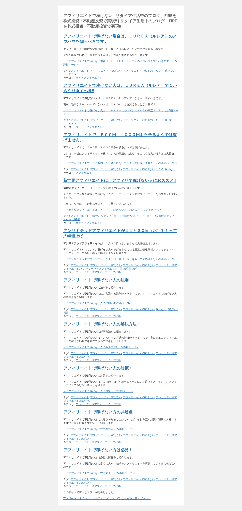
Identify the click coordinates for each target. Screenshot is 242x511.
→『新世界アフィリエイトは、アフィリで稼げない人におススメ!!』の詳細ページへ (112, 209)
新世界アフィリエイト (89, 222)
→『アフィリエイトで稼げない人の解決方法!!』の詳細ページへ (100, 347)
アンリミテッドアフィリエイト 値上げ (104, 268)
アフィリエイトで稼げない (139, 70)
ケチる (160, 169)
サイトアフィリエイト (89, 77)
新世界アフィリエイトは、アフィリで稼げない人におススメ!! (119, 180)
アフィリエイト (80, 70)
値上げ (133, 268)
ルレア (160, 70)
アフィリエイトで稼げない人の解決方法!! (101, 324)
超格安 (76, 219)
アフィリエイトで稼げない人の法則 (96, 280)
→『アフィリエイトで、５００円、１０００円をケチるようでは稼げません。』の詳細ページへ (120, 163)
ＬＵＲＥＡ (69, 74)
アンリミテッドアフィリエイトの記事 (98, 272)
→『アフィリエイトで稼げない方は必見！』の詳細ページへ (99, 473)
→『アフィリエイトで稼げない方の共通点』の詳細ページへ (99, 429)
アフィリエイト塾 (146, 215)
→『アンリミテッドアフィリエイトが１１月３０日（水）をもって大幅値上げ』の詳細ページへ (120, 259)
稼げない (170, 70)
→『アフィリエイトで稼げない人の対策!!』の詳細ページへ (98, 391)
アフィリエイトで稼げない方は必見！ (98, 450)
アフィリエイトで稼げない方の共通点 (98, 412)
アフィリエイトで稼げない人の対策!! (97, 368)
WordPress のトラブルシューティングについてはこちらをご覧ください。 (107, 498)
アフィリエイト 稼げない (106, 70)
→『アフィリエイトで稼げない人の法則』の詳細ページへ (97, 303)
